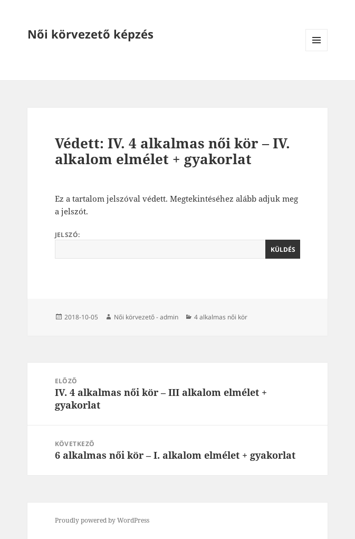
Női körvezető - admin (146, 317)
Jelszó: (178, 244)
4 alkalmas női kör (220, 317)
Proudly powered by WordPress (102, 520)
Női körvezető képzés (90, 34)
